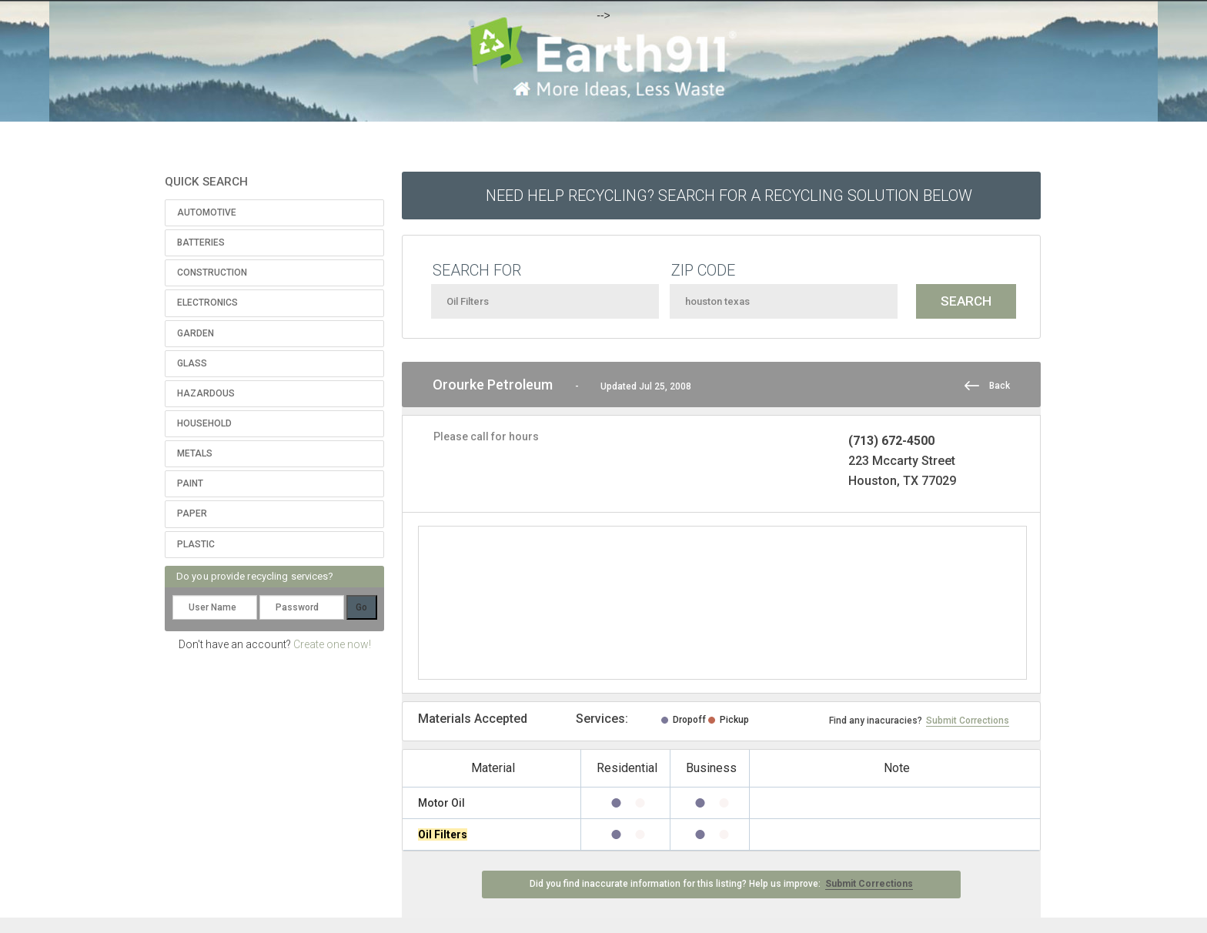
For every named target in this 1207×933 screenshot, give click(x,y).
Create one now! (332, 644)
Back (999, 385)
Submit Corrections (967, 720)
